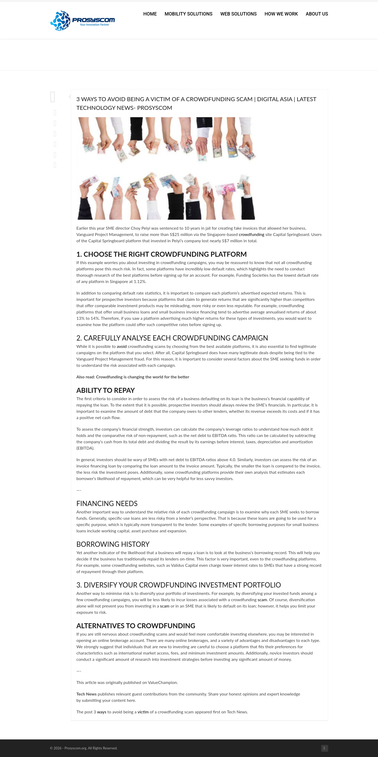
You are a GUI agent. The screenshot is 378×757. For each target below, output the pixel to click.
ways (101, 711)
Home (150, 14)
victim (143, 711)
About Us (317, 14)
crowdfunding (251, 234)
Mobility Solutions (188, 14)
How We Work (281, 14)
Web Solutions (238, 14)
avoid (122, 346)
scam (262, 599)
